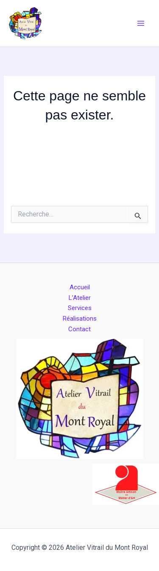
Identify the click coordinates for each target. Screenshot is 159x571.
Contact (79, 329)
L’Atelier (80, 298)
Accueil (80, 287)
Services (80, 308)
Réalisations (80, 318)
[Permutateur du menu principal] (141, 23)
